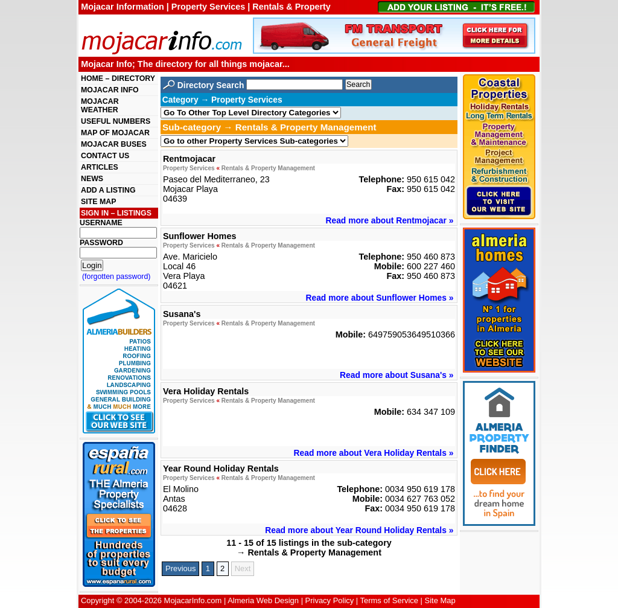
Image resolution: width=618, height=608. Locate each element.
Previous (180, 568)
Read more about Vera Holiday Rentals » (374, 453)
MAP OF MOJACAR (115, 133)
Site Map (440, 600)
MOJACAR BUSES (114, 144)
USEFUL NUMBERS (115, 121)
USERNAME (101, 223)
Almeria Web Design (263, 600)
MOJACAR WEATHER (100, 105)
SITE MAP (98, 201)
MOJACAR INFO (110, 90)
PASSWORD (101, 242)
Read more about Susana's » (396, 375)
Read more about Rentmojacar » (390, 220)
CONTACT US (105, 156)
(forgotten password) (116, 276)
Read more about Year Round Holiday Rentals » (359, 530)
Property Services (189, 168)
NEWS (92, 178)
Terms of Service (389, 600)
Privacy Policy (329, 600)
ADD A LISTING (108, 190)
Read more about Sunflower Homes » (380, 297)
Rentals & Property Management (268, 168)
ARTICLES (99, 167)
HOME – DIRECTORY (118, 78)
